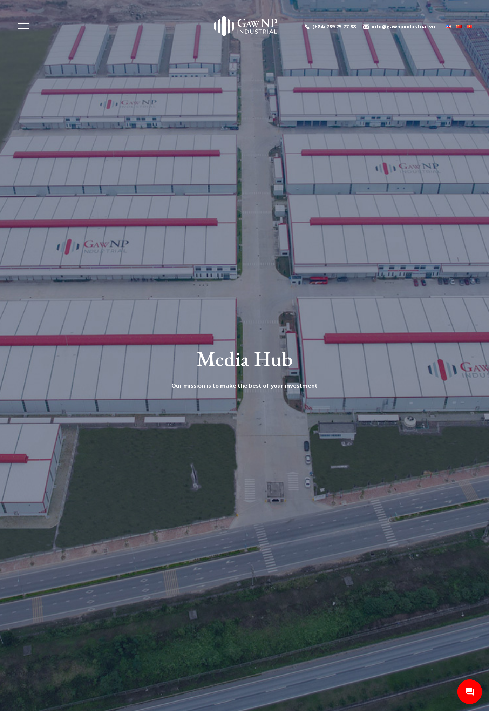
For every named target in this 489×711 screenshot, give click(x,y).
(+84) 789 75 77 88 (334, 26)
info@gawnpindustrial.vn (403, 26)
